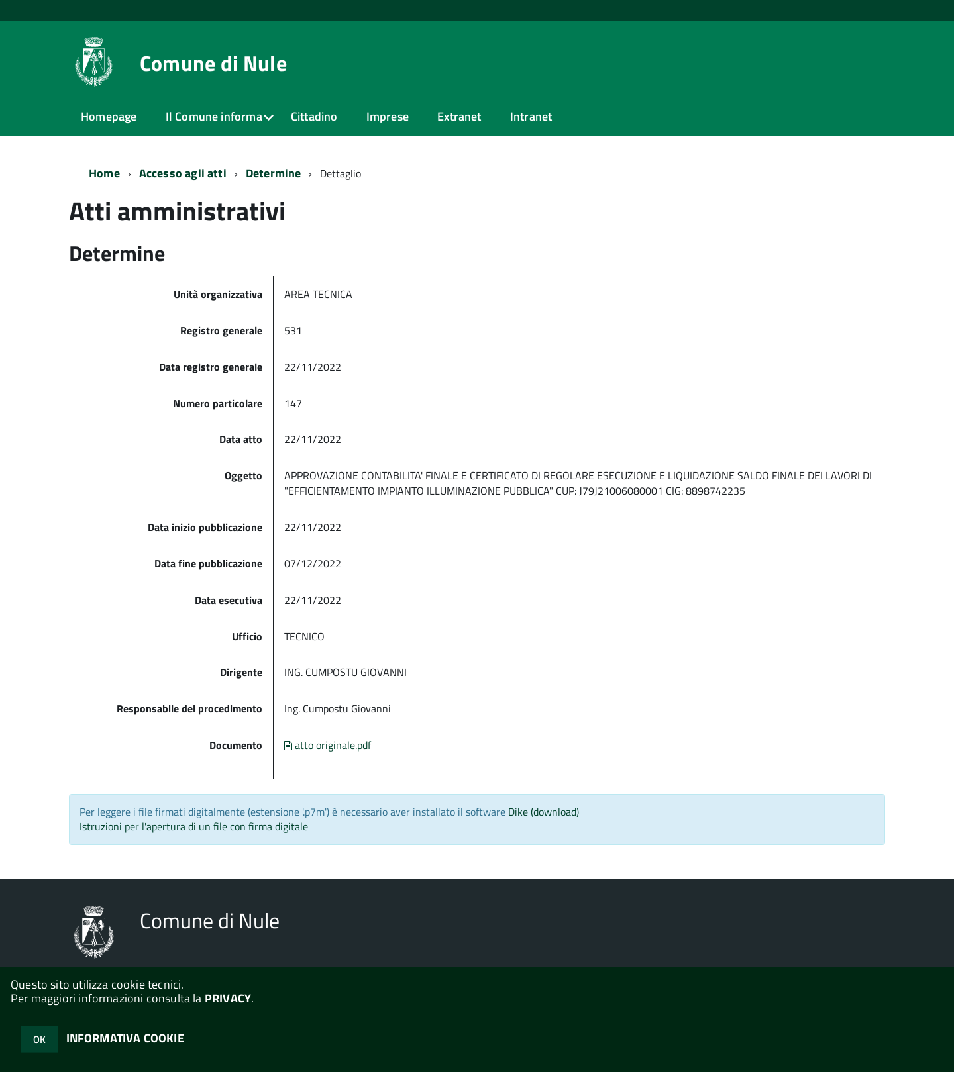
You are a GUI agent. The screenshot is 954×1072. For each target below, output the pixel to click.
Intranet (531, 116)
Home (104, 173)
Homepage (108, 116)
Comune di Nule (213, 62)
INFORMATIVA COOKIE (125, 1038)
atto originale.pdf (327, 745)
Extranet (459, 116)
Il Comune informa (214, 116)
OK (39, 1039)
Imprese (387, 116)
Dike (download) (543, 812)
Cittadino (314, 116)
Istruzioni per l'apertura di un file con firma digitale (194, 826)
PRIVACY (228, 998)
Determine (273, 173)
